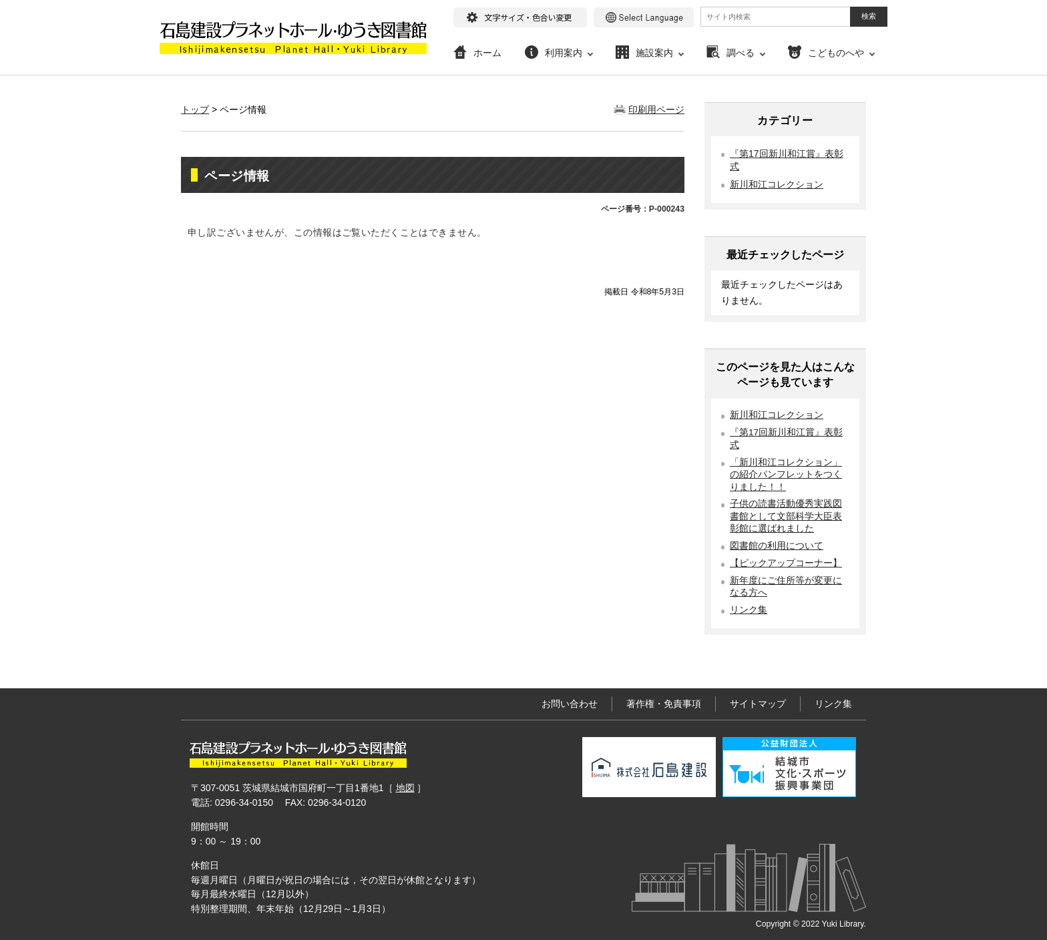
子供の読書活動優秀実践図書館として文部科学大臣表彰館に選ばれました (786, 516)
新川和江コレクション (776, 184)
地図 (405, 787)
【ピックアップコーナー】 (786, 563)
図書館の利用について (776, 546)
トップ (195, 109)
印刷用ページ (656, 109)
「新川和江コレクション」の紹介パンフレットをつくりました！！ (786, 474)
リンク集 (748, 610)
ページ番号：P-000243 (642, 209)
